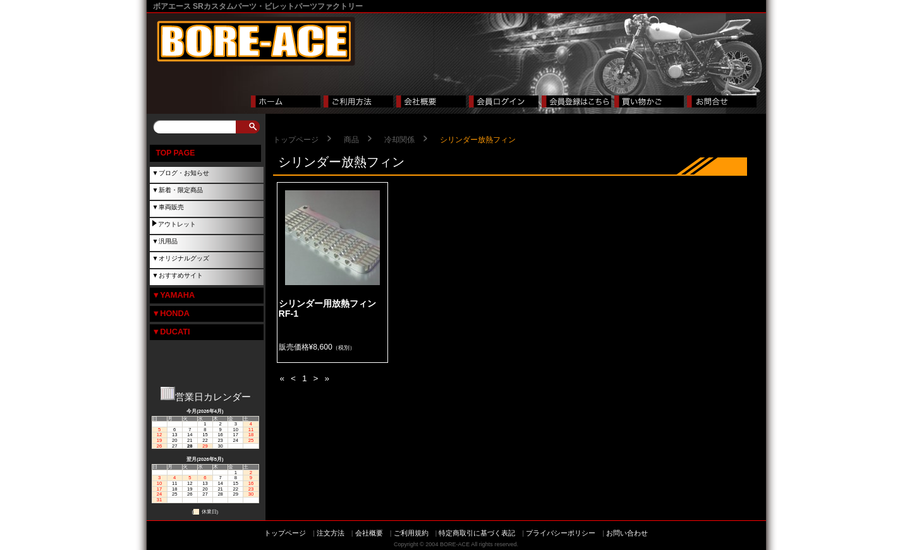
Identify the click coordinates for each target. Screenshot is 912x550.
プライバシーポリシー (560, 533)
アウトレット (177, 224)
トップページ (296, 139)
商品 (351, 139)
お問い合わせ (627, 533)
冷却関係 (399, 139)
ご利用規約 (411, 533)
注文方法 (330, 533)
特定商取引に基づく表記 (477, 533)
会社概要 (369, 533)
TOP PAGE (175, 153)
